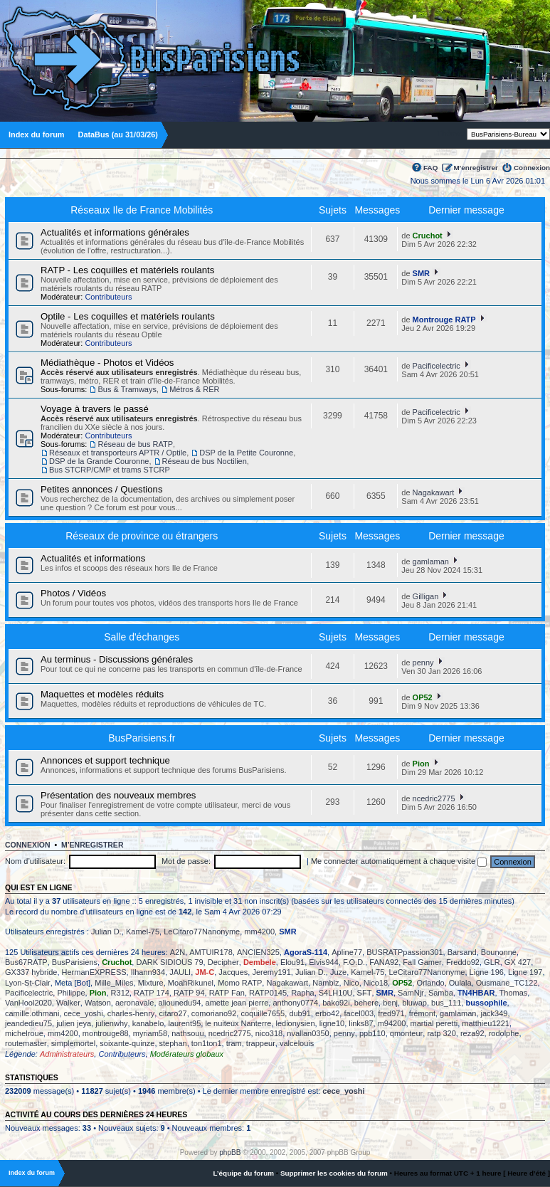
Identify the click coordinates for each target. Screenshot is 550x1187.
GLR (492, 962)
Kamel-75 (142, 931)
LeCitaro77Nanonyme (202, 931)
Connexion (532, 168)
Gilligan (426, 596)
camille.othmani (32, 1013)
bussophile (486, 1002)
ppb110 (372, 1033)
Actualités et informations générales (115, 232)
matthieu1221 (485, 1023)
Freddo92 (463, 962)
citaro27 (172, 1013)
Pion (421, 763)
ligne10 (331, 1023)
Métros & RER (194, 389)
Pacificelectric (436, 366)
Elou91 (292, 962)
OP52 (423, 697)
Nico (351, 982)
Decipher (223, 962)
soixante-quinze (127, 1043)
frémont (422, 1013)
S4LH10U (336, 992)
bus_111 (446, 1002)
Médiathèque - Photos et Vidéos (107, 362)
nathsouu (187, 1033)
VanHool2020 (28, 1002)
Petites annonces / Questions (102, 489)
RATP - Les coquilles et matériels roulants (127, 270)
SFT (364, 992)
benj (390, 1002)
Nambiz (325, 982)
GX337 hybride (31, 972)
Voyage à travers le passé (95, 408)
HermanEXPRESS (94, 972)
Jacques (233, 972)
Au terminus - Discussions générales (117, 659)
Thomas (513, 992)
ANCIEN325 (258, 952)
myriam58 (150, 1033)
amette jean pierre (237, 1002)
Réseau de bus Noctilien (204, 461)
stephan (173, 1043)
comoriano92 (214, 1013)
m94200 (392, 1023)
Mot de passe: (186, 861)
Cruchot (428, 235)
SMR (421, 273)
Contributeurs (108, 296)
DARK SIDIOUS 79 (169, 962)
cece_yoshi (83, 1013)
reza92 (472, 1033)
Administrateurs (67, 1054)
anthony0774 (295, 1002)
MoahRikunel (190, 982)
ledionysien (294, 1023)
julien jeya (73, 1023)
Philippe (71, 992)
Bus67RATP (26, 962)
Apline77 (347, 952)
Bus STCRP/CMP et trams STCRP (109, 469)
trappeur (260, 1043)
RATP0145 (268, 992)
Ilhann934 (148, 972)
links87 (361, 1023)
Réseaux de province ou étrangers (141, 536)
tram (234, 1043)
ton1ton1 (206, 1043)
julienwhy (111, 1023)
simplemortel (73, 1043)
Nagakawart (434, 492)
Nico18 (376, 982)
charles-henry (131, 1013)
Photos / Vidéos (73, 593)
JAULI (180, 972)
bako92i (336, 1002)
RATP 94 (189, 992)
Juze (338, 972)
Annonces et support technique (105, 760)
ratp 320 (441, 1033)
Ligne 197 (525, 972)
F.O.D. (354, 962)
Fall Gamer (422, 962)
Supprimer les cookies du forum (334, 1173)
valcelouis (297, 1043)
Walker (68, 1002)
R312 (120, 992)
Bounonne (499, 952)
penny (423, 662)
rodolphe (504, 1033)
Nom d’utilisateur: (35, 861)
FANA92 (383, 962)
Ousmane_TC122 (507, 982)
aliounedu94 (180, 1002)
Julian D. (106, 931)
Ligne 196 (487, 972)
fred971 (391, 1013)
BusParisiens (74, 962)
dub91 (300, 1013)
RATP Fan (227, 992)
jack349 (494, 1013)
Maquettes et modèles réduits (102, 694)
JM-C (204, 972)
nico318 (269, 1033)
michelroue (24, 1033)
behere (366, 1002)
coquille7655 (262, 1013)
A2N (177, 952)
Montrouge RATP (444, 319)
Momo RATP (240, 982)
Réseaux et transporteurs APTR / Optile (117, 452)
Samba (440, 992)
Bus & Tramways (127, 389)
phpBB (229, 1152)
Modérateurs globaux (186, 1054)
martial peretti (434, 1023)
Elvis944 (324, 962)
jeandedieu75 (28, 1023)
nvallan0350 (308, 1033)
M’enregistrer (475, 168)
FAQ (430, 168)
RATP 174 (151, 992)
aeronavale (134, 1002)
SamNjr (411, 992)
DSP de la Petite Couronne (246, 452)
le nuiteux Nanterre (238, 1023)
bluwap (414, 1002)
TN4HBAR (476, 992)
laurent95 (184, 1023)
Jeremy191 (271, 972)
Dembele (259, 962)
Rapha (302, 992)
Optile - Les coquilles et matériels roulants (128, 316)
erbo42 (327, 1013)
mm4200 (259, 931)
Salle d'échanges (141, 637)
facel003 (359, 1013)
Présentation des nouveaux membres (118, 795)
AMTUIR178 (211, 952)
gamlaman (431, 561)
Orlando (430, 982)
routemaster (26, 1043)
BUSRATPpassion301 (404, 952)
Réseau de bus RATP (135, 444)
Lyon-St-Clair (28, 982)
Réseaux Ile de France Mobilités (141, 210)
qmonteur (406, 1033)
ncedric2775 (434, 798)
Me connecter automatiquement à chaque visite (399, 861)
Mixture (151, 982)
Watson (98, 1002)
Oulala (460, 982)
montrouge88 (106, 1033)
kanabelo (148, 1023)
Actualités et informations (93, 558)
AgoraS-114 (305, 952)
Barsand (462, 952)
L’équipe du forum (243, 1173)
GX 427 (517, 962)
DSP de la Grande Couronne (99, 461)
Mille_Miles (114, 982)
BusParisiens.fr (141, 738)
